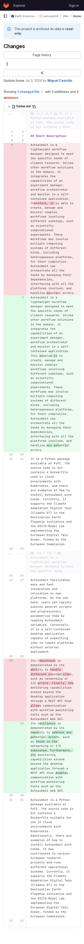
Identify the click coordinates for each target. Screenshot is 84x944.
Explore (19, 5)
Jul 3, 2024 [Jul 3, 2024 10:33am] (33, 80)
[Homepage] (6, 5)
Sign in (74, 5)
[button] (42, 55)
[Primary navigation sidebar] (5, 16)
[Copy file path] (34, 106)
